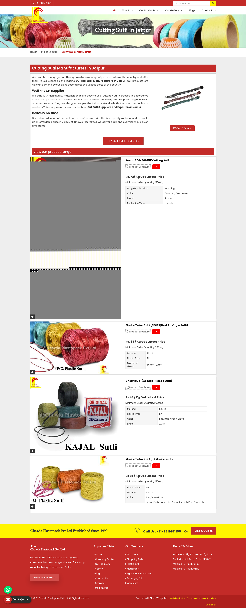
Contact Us (209, 10)
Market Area (101, 587)
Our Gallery (173, 10)
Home (33, 52)
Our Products (149, 10)
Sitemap (99, 583)
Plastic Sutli (49, 52)
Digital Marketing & (196, 598)
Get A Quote (182, 128)
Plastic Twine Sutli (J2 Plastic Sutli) (149, 459)
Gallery (98, 568)
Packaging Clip (134, 578)
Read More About (44, 577)
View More (131, 583)
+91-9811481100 (42, 3)
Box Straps (131, 554)
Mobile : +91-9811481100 (186, 564)
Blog (97, 573)
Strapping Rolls (134, 559)
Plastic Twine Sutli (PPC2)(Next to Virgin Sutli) (156, 325)
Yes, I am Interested (123, 141)
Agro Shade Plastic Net (138, 573)
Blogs (192, 10)
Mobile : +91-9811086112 (186, 568)
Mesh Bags (132, 568)
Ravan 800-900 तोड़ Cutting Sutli (147, 160)
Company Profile (104, 559)
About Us (127, 10)
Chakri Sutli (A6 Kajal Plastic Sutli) (148, 381)
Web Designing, (178, 598)
